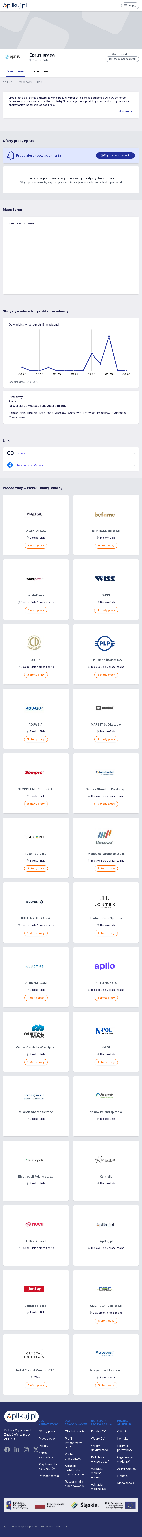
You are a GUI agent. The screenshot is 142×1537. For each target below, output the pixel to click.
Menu (130, 6)
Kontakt (122, 1438)
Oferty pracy (47, 1431)
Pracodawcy (24, 81)
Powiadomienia (49, 1476)
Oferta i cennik (74, 1431)
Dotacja (122, 1476)
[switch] (115, 155)
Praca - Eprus (15, 70)
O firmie (122, 1431)
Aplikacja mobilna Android (97, 1473)
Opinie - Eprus (40, 70)
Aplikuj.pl (8, 81)
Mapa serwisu (126, 1483)
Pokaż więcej (125, 110)
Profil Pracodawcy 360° (73, 1443)
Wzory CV (98, 1438)
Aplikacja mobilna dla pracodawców (74, 1470)
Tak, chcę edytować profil (122, 59)
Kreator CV (98, 1431)
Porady (43, 1445)
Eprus (12, 97)
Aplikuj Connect (127, 1468)
